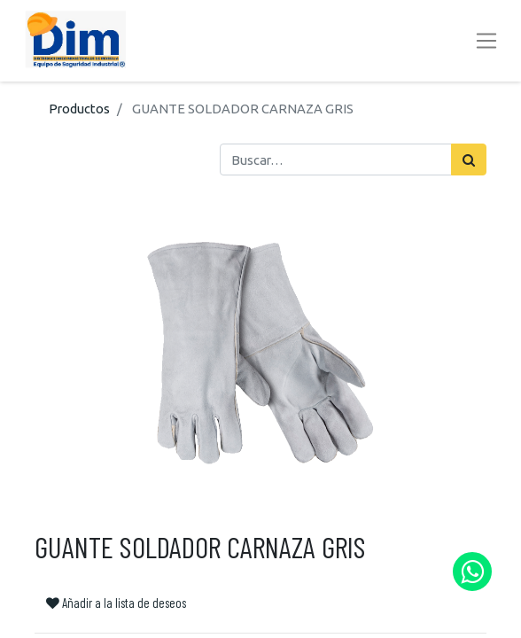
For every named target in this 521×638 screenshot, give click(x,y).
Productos (79, 108)
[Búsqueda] (468, 159)
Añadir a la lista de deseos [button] (116, 603)
